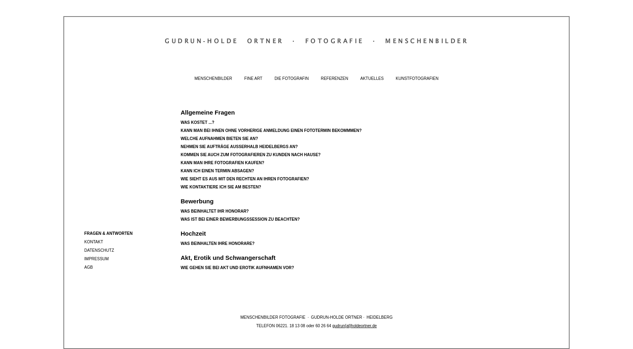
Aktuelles (372, 78)
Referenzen (334, 78)
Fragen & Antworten (108, 233)
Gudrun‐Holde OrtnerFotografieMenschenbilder (316, 40)
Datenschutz (99, 250)
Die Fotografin (292, 78)
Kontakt (93, 242)
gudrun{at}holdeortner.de (354, 326)
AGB (88, 267)
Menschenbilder (213, 78)
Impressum (96, 259)
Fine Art (253, 78)
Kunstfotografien (417, 78)
